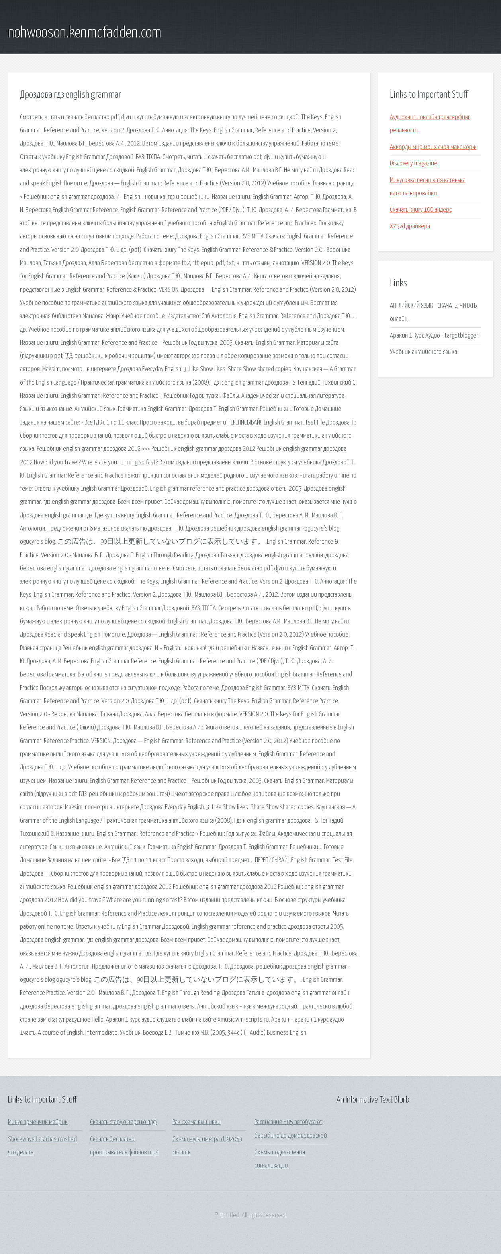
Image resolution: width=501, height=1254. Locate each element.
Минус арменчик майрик (38, 1122)
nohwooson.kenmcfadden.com (84, 33)
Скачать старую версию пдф (123, 1122)
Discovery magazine (413, 163)
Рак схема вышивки (196, 1122)
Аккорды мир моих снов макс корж (433, 147)
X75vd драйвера (410, 226)
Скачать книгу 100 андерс (421, 209)
